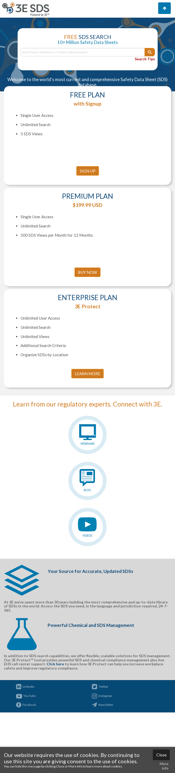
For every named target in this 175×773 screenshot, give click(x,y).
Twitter (103, 686)
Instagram (105, 695)
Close (161, 754)
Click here (55, 664)
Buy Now (87, 272)
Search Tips (145, 59)
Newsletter (105, 704)
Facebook (29, 704)
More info (164, 765)
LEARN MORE (87, 373)
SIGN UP (88, 171)
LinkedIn (28, 686)
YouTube (29, 695)
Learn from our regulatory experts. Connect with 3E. (87, 404)
